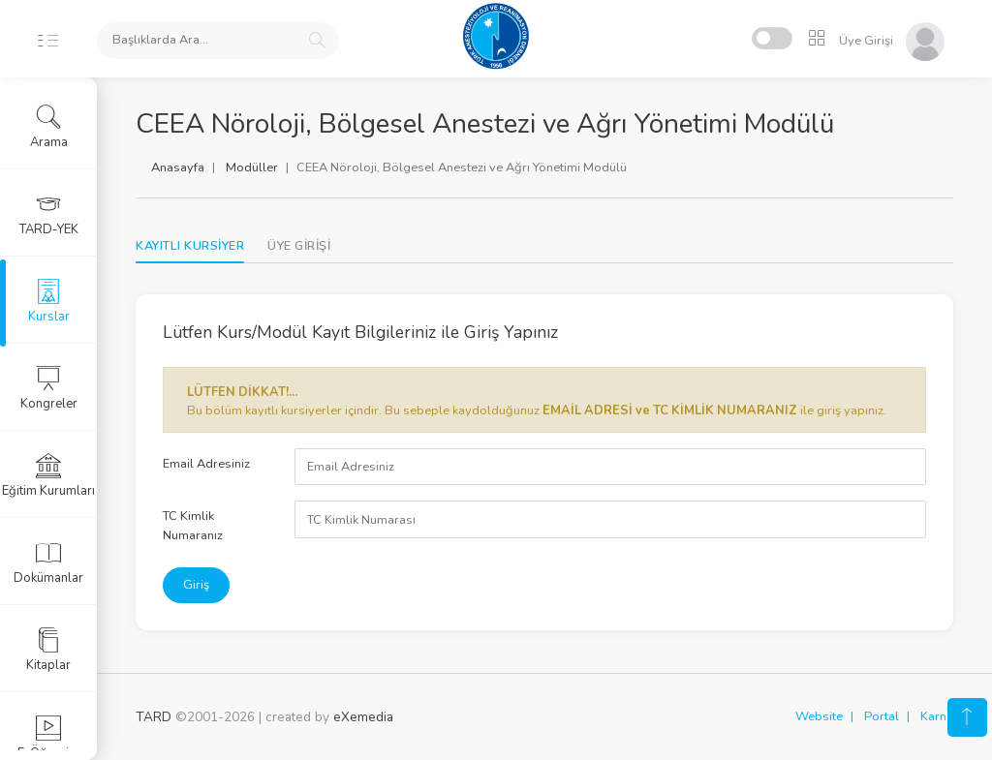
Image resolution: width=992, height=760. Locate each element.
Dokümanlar (48, 562)
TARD (153, 717)
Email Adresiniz (206, 463)
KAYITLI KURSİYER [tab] (190, 246)
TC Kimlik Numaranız (193, 525)
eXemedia (363, 717)
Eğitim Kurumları (48, 475)
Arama (49, 127)
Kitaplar (48, 649)
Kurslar (49, 301)
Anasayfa (177, 167)
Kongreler (49, 388)
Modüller (252, 167)
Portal (881, 716)
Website (819, 716)
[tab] (298, 246)
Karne (936, 716)
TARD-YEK (48, 214)
